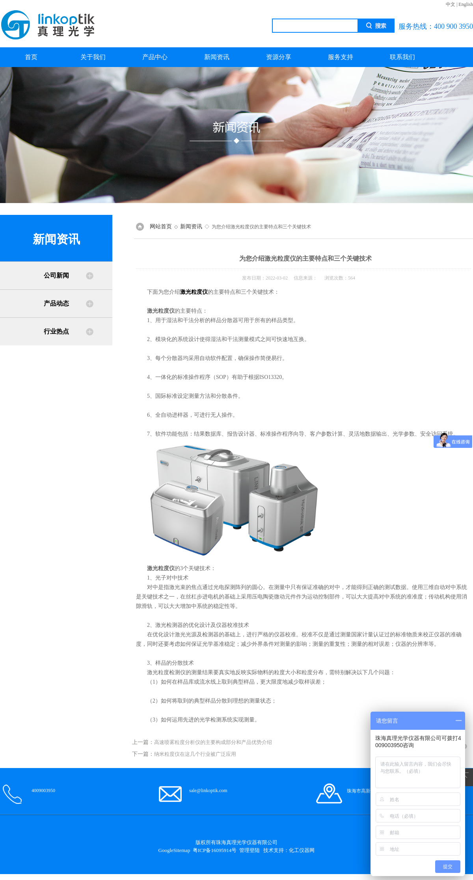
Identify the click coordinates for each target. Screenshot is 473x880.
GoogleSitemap (174, 850)
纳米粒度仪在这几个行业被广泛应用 (195, 754)
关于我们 (93, 57)
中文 (450, 4)
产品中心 (155, 57)
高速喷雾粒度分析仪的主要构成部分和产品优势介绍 (213, 742)
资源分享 (278, 57)
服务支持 (340, 57)
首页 (31, 57)
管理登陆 (249, 850)
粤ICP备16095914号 (214, 850)
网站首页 (161, 226)
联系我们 (402, 57)
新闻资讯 (216, 57)
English (465, 4)
